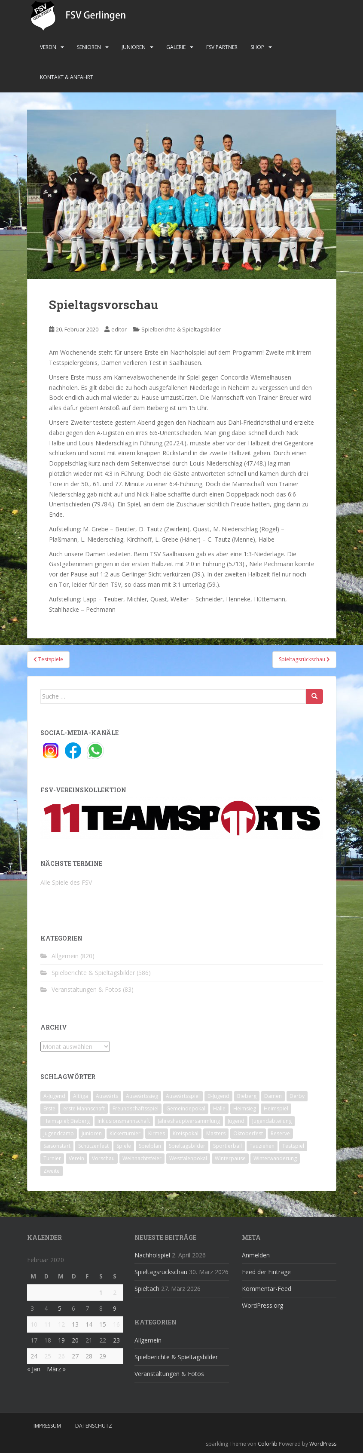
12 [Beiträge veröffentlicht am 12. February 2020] (61, 1324)
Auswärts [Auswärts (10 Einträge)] (107, 1096)
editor (119, 329)
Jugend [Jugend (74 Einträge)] (236, 1121)
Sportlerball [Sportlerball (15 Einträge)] (227, 1146)
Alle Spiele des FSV (66, 882)
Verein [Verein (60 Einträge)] (76, 1158)
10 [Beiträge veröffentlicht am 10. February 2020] (34, 1324)
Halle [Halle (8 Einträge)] (219, 1108)
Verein (48, 47)
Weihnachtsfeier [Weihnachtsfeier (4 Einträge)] (142, 1158)
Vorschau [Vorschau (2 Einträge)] (103, 1158)
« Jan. (34, 1369)
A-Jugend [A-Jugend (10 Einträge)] (54, 1096)
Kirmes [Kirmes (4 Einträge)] (156, 1133)
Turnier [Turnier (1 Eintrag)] (52, 1158)
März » (56, 1369)
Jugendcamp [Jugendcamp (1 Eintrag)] (58, 1133)
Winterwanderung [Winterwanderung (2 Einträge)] (275, 1158)
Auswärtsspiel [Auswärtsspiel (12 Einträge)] (183, 1096)
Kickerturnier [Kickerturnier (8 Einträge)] (125, 1133)
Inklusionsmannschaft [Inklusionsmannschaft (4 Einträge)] (124, 1121)
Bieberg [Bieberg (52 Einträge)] (246, 1096)
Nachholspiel (152, 1255)
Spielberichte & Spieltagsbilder (181, 329)
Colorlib (268, 1443)
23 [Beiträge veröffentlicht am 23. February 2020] (116, 1340)
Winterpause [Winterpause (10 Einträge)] (230, 1158)
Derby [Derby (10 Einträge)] (297, 1096)
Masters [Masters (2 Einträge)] (216, 1133)
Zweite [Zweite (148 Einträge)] (51, 1170)
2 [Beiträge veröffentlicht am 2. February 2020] (114, 1292)
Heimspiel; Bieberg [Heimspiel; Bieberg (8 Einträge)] (66, 1121)
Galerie (176, 47)
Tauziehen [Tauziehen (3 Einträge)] (262, 1146)
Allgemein (65, 956)
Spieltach (146, 1288)
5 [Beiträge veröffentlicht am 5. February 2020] (59, 1308)
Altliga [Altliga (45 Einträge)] (80, 1096)
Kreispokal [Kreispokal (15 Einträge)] (185, 1133)
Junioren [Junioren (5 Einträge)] (92, 1133)
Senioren (89, 47)
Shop (257, 47)
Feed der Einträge (266, 1272)
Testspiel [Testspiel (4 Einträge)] (293, 1146)
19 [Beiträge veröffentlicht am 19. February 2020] (61, 1340)
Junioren (134, 47)
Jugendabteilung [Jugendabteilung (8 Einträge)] (272, 1121)
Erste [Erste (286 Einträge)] (49, 1108)
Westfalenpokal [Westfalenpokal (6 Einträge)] (188, 1158)
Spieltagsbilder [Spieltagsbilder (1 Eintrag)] (187, 1146)
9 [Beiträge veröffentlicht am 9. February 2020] (114, 1308)
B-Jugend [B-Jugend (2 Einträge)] (218, 1096)
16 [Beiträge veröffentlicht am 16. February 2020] (116, 1324)
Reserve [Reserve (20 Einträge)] (280, 1133)
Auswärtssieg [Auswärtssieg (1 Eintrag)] (142, 1096)
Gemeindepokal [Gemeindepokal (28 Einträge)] (185, 1108)
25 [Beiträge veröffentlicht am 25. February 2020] (47, 1356)
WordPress (322, 1443)
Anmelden (256, 1255)
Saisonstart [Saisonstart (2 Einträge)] (56, 1146)
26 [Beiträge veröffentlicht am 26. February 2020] (61, 1356)
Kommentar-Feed (266, 1288)
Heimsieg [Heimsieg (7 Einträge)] (244, 1108)
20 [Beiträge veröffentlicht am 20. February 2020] (75, 1340)
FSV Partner (222, 47)
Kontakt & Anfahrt (66, 77)
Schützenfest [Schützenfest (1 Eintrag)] (93, 1146)
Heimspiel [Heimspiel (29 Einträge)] (276, 1108)
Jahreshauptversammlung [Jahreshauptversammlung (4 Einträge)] (189, 1121)
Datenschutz (93, 1425)
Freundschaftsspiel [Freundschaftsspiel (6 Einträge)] (136, 1108)
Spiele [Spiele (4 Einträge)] (123, 1146)
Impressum (47, 1425)
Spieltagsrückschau (160, 1272)
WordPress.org (262, 1305)
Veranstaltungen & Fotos (86, 989)
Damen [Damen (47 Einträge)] (273, 1096)
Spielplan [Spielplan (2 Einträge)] (150, 1146)
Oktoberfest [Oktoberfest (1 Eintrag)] (248, 1133)
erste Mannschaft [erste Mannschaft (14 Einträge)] (84, 1108)
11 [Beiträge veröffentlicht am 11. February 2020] (47, 1324)
